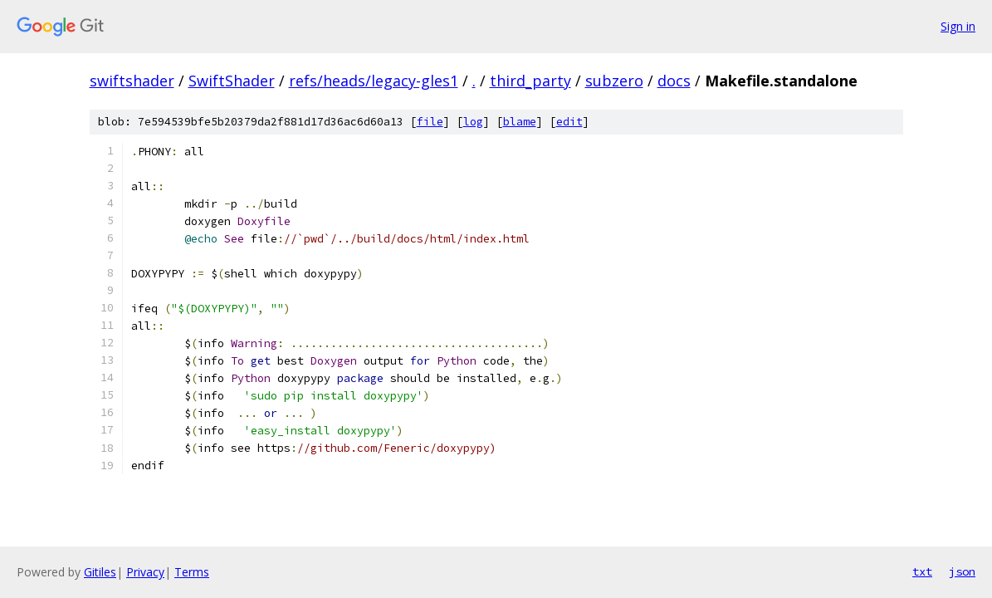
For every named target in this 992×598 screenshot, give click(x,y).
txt (922, 571)
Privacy (145, 572)
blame (519, 122)
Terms (191, 572)
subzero (614, 81)
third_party (530, 81)
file (430, 122)
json (962, 571)
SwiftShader (231, 81)
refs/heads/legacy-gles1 (373, 81)
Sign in (958, 26)
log (473, 122)
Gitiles (100, 572)
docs (674, 81)
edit (569, 122)
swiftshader (132, 81)
